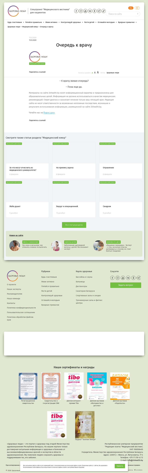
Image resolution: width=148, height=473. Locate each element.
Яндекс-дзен (49, 112)
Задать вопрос (125, 285)
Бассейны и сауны (84, 277)
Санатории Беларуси (85, 291)
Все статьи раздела (74, 225)
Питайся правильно (34, 22)
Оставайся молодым (107, 22)
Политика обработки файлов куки (20, 318)
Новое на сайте (16, 235)
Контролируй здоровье (72, 22)
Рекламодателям (14, 294)
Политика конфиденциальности (21, 308)
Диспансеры (81, 286)
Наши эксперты (14, 289)
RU (131, 8)
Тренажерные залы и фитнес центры (89, 301)
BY (137, 8)
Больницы (80, 281)
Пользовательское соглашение (21, 312)
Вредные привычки (127, 22)
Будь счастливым (16, 22)
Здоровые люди (113, 73)
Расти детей (90, 22)
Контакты (11, 303)
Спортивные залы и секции (88, 295)
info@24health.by (135, 460)
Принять (120, 466)
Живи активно (52, 22)
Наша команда (13, 298)
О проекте (11, 284)
